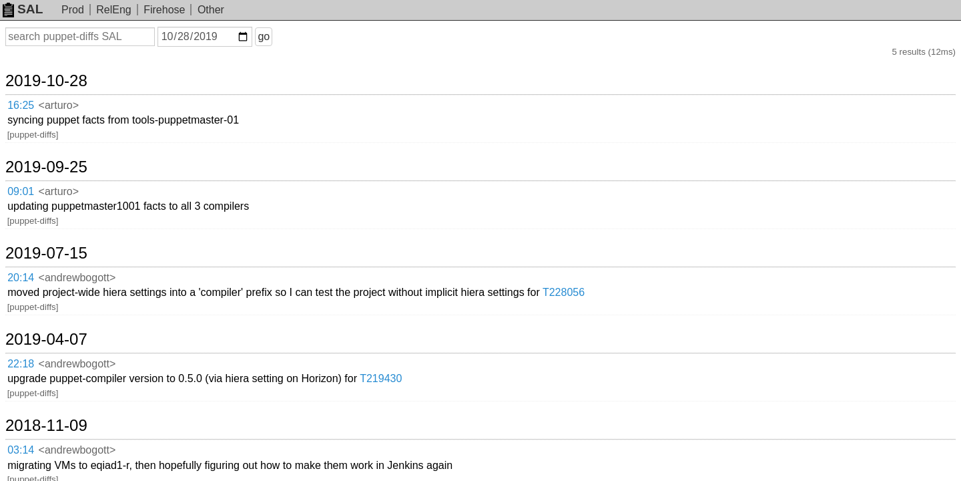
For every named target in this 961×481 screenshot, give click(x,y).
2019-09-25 (62, 120)
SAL (23, 9)
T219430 (493, 247)
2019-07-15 (62, 173)
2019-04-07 (62, 225)
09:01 (34, 143)
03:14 (34, 300)
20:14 (34, 195)
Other (211, 9)
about (931, 468)
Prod (72, 9)
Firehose (164, 9)
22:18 (34, 248)
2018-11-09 (62, 277)
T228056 (676, 194)
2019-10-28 (62, 68)
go (280, 36)
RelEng (113, 9)
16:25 (34, 91)
